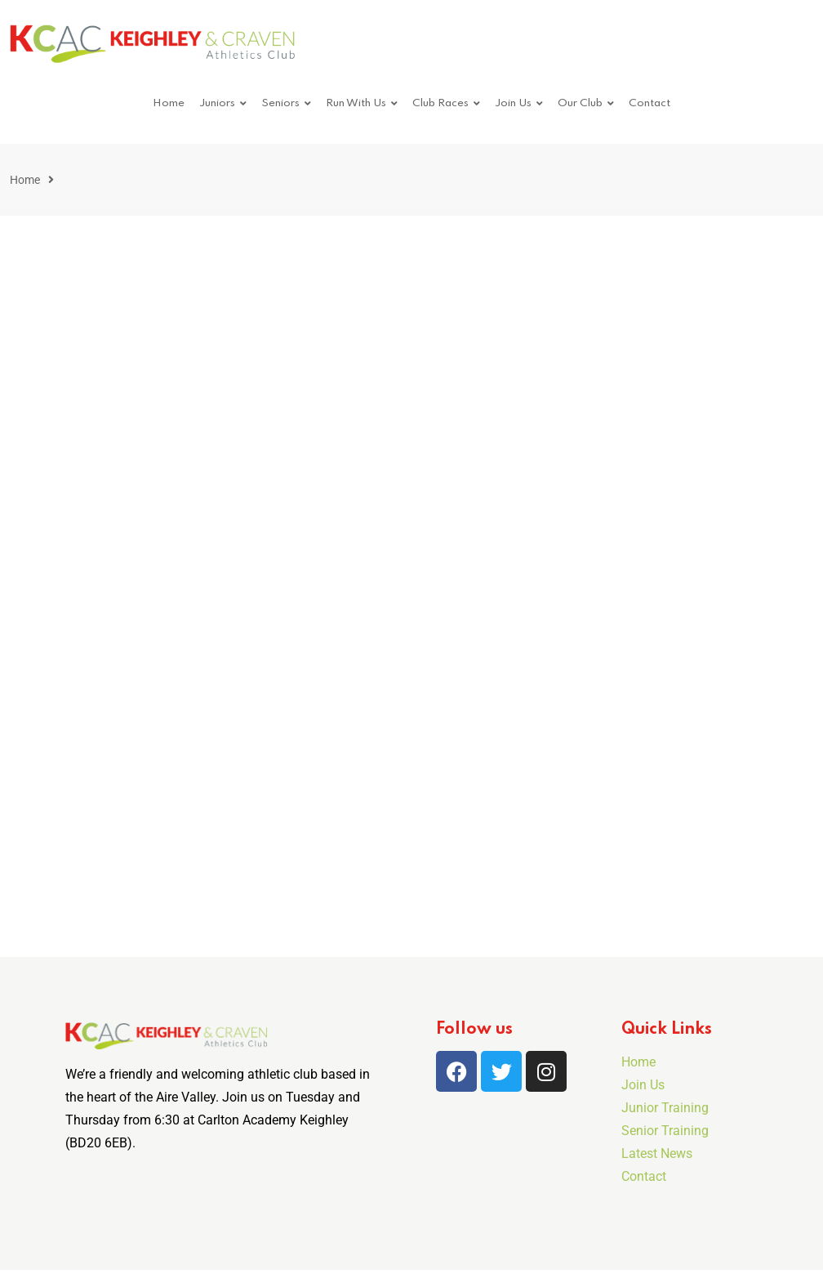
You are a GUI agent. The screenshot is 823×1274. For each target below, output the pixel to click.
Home (169, 103)
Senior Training (665, 1130)
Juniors (217, 103)
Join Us (513, 103)
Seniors (280, 103)
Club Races (440, 103)
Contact (649, 103)
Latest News (656, 1153)
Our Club (580, 103)
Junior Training (665, 1107)
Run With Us (356, 103)
